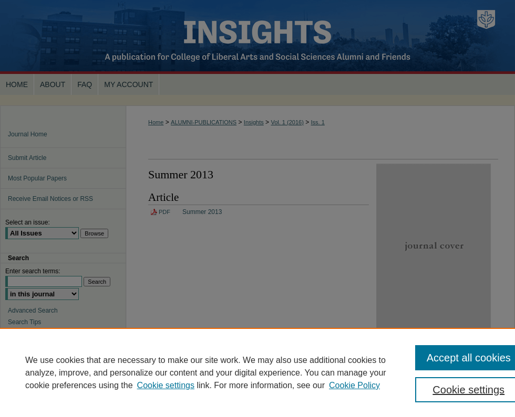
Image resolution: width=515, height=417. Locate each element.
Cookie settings (165, 385)
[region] (257, 372)
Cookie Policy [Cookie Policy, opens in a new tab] (354, 385)
